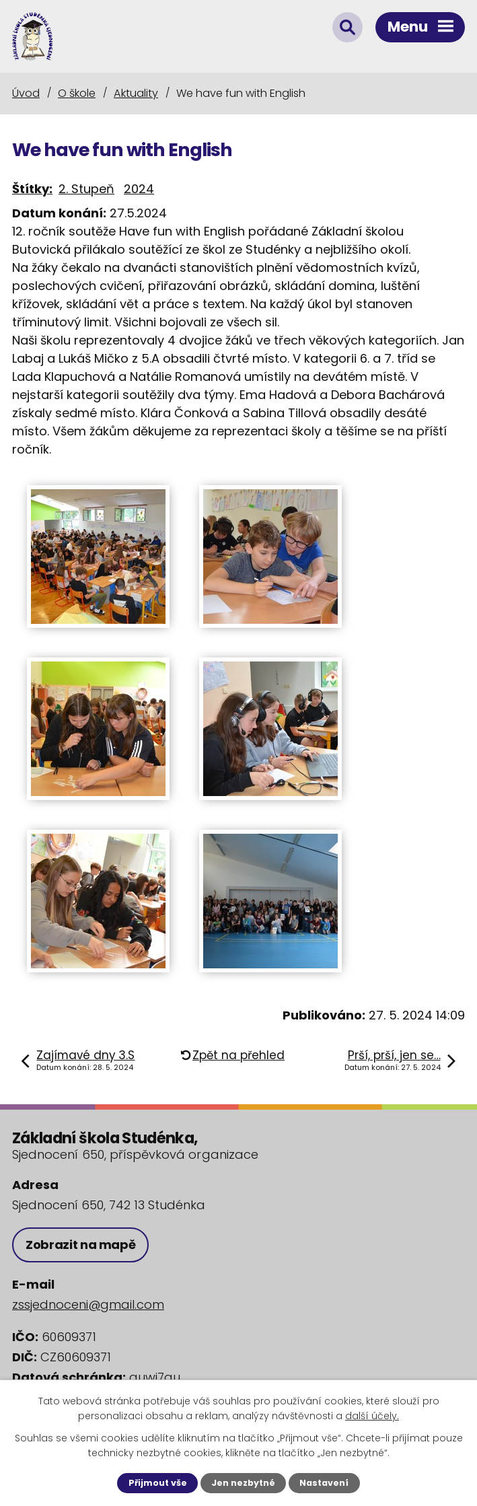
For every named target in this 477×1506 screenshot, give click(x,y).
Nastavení (323, 1483)
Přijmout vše (158, 1483)
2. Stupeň (86, 188)
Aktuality (136, 93)
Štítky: (32, 188)
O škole (77, 93)
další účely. (372, 1416)
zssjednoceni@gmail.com (88, 1304)
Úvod (26, 93)
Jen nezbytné (243, 1483)
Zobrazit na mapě (80, 1244)
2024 (139, 188)
